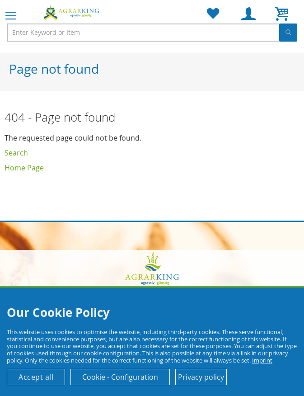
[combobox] (152, 33)
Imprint (262, 360)
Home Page (24, 168)
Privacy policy (201, 377)
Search (16, 153)
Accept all (36, 377)
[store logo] (72, 12)
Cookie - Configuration (120, 377)
